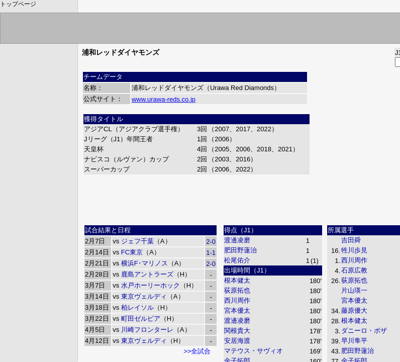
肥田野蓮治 (240, 250)
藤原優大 (354, 310)
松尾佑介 (237, 260)
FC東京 (132, 252)
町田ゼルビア (140, 318)
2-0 (211, 241)
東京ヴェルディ (144, 296)
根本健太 (237, 280)
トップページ (18, 4)
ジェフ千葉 (137, 241)
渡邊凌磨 (237, 240)
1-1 (211, 252)
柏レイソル (137, 307)
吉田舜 (351, 240)
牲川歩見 (354, 250)
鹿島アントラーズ (147, 274)
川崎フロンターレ (147, 329)
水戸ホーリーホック (150, 285)
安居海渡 (237, 340)
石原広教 (354, 270)
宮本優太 (237, 310)
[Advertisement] (267, 199)
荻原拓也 (237, 290)
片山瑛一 (354, 290)
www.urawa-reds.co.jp (163, 99)
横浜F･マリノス (144, 263)
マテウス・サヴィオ (253, 350)
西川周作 (237, 300)
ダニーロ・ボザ (364, 330)
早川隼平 (354, 340)
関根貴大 (237, 330)
